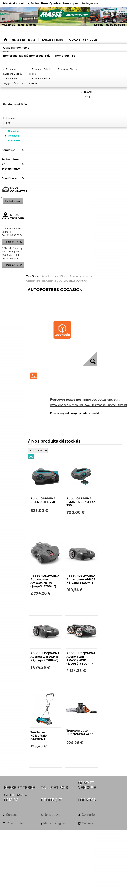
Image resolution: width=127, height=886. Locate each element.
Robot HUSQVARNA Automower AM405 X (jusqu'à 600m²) (80, 579)
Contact (11, 814)
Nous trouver (53, 814)
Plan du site (15, 823)
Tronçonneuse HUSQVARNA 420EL (80, 732)
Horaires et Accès (13, 241)
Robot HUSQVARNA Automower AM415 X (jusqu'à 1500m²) (44, 656)
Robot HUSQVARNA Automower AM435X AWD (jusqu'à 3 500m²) (80, 658)
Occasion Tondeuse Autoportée (41, 281)
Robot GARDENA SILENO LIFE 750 (43, 500)
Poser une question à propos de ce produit (75, 413)
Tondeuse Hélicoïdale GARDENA (38, 735)
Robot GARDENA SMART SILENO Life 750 (80, 502)
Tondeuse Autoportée (80, 276)
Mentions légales (55, 823)
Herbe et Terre (59, 276)
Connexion (89, 814)
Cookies (87, 823)
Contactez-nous (13, 201)
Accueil (45, 276)
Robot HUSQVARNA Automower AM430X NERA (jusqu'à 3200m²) (44, 581)
